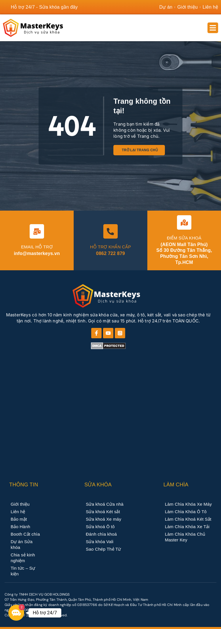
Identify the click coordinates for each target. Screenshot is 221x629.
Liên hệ (18, 511)
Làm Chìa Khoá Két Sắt (188, 519)
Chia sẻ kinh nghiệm (23, 557)
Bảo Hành (20, 526)
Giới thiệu (20, 504)
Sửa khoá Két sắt (103, 511)
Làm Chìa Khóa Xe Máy (188, 504)
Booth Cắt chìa (25, 534)
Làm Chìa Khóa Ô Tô (186, 511)
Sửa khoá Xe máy (103, 519)
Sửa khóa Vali (99, 541)
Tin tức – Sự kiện (23, 571)
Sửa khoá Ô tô (100, 526)
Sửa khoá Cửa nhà (104, 504)
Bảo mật (19, 519)
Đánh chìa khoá (101, 534)
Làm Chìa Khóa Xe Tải (187, 526)
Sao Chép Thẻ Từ (103, 549)
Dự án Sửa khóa (22, 544)
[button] (212, 27)
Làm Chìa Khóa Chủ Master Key (185, 537)
